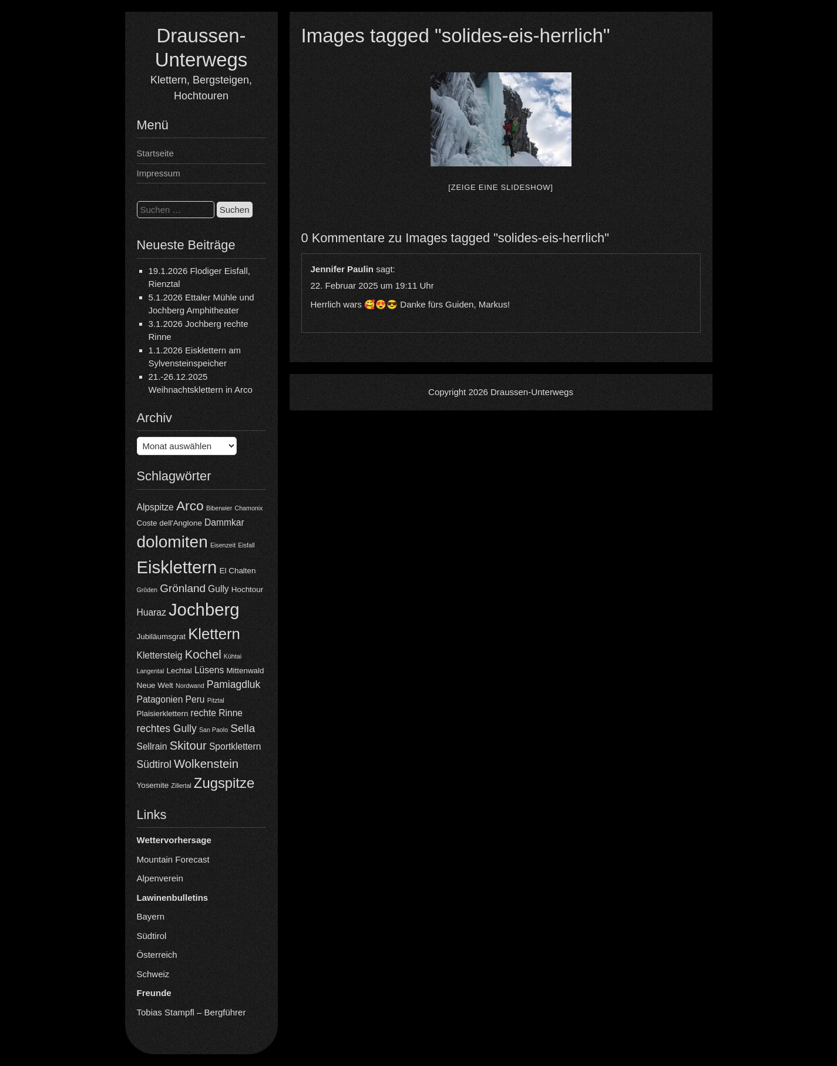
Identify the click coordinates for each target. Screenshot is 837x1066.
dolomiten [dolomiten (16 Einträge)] (172, 542)
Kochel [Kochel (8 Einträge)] (203, 654)
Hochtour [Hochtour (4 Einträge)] (247, 589)
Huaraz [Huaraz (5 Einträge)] (151, 612)
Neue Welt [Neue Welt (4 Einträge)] (155, 685)
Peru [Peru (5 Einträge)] (195, 699)
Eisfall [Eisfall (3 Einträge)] (246, 545)
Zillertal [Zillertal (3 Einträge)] (181, 785)
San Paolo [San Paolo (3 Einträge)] (213, 729)
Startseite (155, 153)
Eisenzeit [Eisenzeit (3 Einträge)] (223, 545)
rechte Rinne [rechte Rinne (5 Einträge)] (217, 713)
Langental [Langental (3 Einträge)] (150, 670)
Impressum (158, 173)
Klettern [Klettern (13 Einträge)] (214, 634)
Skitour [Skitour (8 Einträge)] (188, 745)
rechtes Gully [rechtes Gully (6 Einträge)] (167, 728)
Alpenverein (160, 878)
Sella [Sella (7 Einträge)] (242, 728)
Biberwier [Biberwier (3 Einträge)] (219, 508)
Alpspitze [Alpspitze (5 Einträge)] (155, 507)
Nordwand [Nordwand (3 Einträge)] (190, 685)
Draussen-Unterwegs (531, 392)
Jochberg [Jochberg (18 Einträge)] (204, 609)
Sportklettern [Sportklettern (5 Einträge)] (235, 746)
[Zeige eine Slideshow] (500, 187)
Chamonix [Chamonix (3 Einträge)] (248, 508)
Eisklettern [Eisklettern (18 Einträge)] (177, 567)
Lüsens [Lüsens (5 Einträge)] (209, 670)
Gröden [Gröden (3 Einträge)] (147, 589)
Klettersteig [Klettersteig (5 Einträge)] (160, 655)
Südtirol (152, 936)
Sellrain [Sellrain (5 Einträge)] (152, 746)
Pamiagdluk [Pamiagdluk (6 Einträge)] (234, 684)
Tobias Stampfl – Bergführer (191, 1012)
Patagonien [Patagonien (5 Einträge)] (160, 699)
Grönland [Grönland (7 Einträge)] (183, 588)
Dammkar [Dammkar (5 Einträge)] (224, 522)
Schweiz (153, 974)
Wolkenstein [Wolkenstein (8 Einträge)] (206, 763)
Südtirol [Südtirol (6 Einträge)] (154, 764)
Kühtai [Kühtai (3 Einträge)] (232, 656)
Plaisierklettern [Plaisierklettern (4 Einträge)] (163, 713)
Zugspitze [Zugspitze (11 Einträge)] (224, 783)
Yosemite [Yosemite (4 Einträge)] (153, 785)
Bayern (151, 916)
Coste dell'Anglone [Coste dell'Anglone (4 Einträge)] (169, 523)
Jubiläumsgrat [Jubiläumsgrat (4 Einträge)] (161, 636)
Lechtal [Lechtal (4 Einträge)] (179, 670)
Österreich (157, 955)
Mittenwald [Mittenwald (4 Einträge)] (245, 670)
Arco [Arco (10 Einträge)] (190, 505)
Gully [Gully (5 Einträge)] (218, 589)
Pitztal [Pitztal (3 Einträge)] (215, 700)
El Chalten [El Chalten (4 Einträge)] (238, 570)
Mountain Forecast (173, 859)
